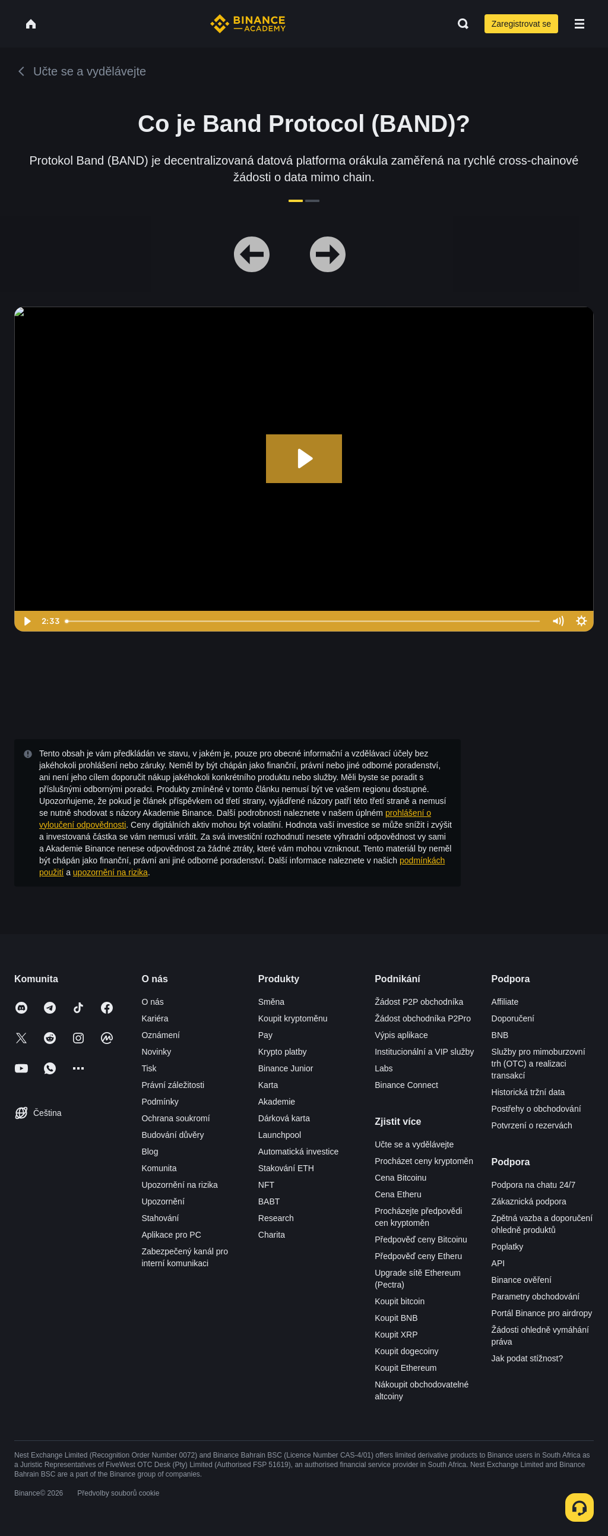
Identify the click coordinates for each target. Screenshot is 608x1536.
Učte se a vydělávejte (414, 1144)
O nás (152, 1002)
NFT (266, 1185)
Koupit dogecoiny (406, 1351)
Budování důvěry (172, 1135)
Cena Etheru (398, 1194)
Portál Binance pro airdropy (542, 1313)
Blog (149, 1151)
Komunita (158, 1168)
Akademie (276, 1101)
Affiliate (505, 1002)
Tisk (148, 1068)
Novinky (156, 1051)
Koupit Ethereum (405, 1368)
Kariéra (154, 1018)
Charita (271, 1234)
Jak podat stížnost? (527, 1358)
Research (276, 1218)
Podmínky (159, 1101)
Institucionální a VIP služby (424, 1051)
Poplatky (508, 1246)
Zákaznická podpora (529, 1201)
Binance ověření (522, 1280)
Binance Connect (406, 1085)
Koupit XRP (396, 1334)
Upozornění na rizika (179, 1185)
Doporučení (513, 1018)
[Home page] (248, 23)
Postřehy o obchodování (536, 1109)
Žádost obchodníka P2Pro (423, 1018)
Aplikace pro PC (171, 1234)
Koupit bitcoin (400, 1301)
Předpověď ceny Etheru (418, 1256)
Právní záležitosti (172, 1085)
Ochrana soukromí (175, 1118)
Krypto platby (282, 1051)
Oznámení (160, 1035)
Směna (271, 1002)
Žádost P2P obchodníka (419, 1002)
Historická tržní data (528, 1092)
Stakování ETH (286, 1168)
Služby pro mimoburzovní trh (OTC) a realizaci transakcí (538, 1063)
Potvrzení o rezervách (532, 1125)
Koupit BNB (396, 1318)
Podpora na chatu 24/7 (534, 1185)
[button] (579, 24)
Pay (265, 1035)
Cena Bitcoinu (400, 1177)
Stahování (160, 1218)
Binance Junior (286, 1068)
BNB (500, 1035)
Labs (383, 1068)
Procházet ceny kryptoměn (424, 1161)
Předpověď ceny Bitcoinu (421, 1239)
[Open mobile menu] (579, 23)
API (498, 1263)
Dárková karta (284, 1118)
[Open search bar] (459, 23)
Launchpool (279, 1135)
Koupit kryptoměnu (293, 1018)
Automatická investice (298, 1151)
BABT (269, 1201)
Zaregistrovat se (521, 24)
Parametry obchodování (536, 1296)
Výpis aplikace (401, 1035)
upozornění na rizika (110, 872)
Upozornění (162, 1201)
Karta (268, 1085)
